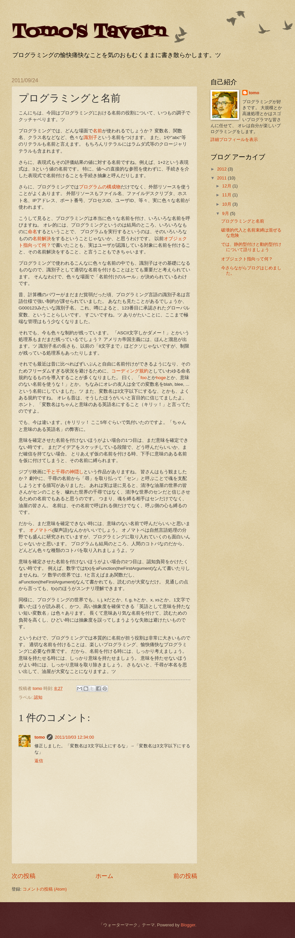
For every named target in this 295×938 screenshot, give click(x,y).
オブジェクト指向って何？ (247, 258)
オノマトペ (40, 530)
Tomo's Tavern (89, 32)
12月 (227, 185)
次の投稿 (23, 876)
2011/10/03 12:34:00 (74, 737)
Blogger (188, 924)
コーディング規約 (129, 370)
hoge (161, 377)
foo (144, 377)
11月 (227, 194)
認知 (38, 697)
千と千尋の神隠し (65, 471)
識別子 (90, 137)
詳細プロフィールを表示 (234, 139)
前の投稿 (185, 876)
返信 (38, 760)
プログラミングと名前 (242, 221)
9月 (226, 213)
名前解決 (41, 238)
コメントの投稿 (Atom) (45, 889)
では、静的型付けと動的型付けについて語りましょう (251, 247)
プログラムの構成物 (100, 186)
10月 (227, 204)
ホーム (104, 876)
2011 (222, 177)
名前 (97, 130)
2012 (222, 169)
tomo (39, 737)
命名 (32, 231)
